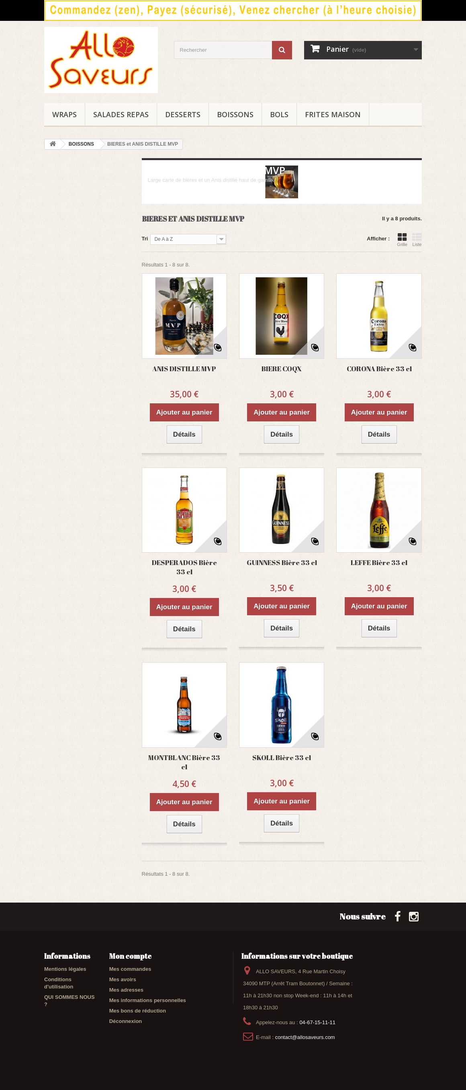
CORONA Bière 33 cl (379, 368)
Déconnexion (125, 1021)
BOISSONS (235, 114)
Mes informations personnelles (147, 1000)
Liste (417, 239)
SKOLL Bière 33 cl (281, 757)
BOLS (279, 114)
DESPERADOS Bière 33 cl (184, 567)
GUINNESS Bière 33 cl (282, 562)
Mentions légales (65, 969)
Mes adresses (126, 990)
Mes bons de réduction (137, 1011)
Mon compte (130, 956)
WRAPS (64, 114)
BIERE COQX (282, 368)
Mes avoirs (122, 979)
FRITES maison (333, 114)
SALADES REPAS (121, 114)
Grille (402, 239)
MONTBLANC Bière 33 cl (184, 762)
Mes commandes (130, 969)
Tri (145, 239)
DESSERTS (182, 114)
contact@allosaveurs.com (305, 1037)
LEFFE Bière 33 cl (379, 562)
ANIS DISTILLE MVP (184, 368)
